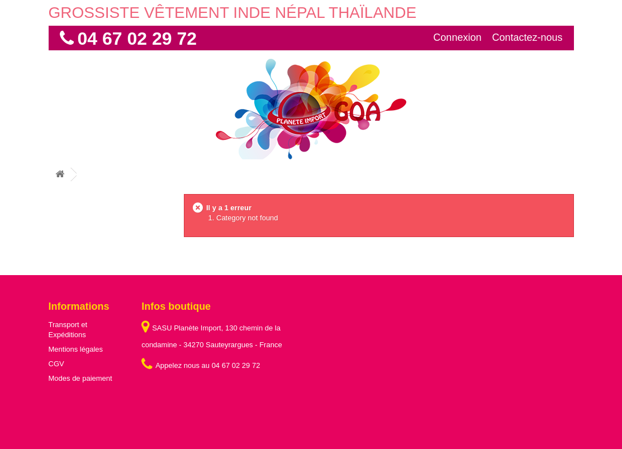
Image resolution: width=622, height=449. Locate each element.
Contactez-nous (527, 37)
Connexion (457, 37)
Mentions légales (76, 349)
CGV (56, 364)
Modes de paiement (80, 378)
